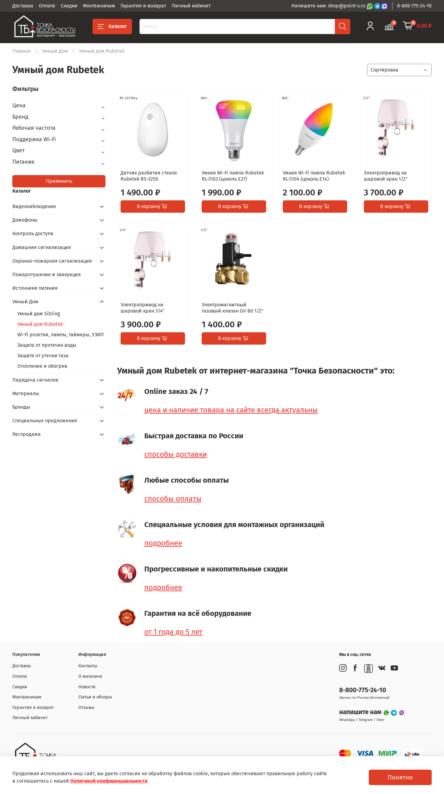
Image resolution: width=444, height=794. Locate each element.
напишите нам (361, 712)
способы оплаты (173, 498)
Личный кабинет (191, 6)
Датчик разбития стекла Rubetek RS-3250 (149, 176)
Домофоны (25, 220)
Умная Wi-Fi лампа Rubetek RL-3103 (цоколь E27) (233, 176)
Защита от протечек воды (46, 345)
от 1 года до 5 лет (173, 632)
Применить (59, 181)
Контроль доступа (32, 233)
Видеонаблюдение (34, 206)
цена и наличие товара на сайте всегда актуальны (231, 410)
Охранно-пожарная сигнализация (52, 261)
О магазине (90, 676)
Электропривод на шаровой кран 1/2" (385, 176)
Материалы (25, 393)
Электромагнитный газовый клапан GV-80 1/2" (232, 308)
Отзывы (86, 707)
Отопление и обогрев (42, 366)
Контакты (87, 666)
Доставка (22, 6)
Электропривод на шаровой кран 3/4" (142, 308)
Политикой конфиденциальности (108, 781)
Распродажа (26, 434)
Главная (21, 51)
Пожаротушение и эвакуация (46, 274)
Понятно (400, 777)
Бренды (21, 407)
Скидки (69, 6)
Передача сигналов (35, 380)
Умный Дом (55, 51)
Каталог (112, 26)
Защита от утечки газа (42, 355)
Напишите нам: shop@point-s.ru (329, 6)
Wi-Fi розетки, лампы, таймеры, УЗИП (60, 335)
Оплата (47, 6)
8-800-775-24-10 (414, 6)
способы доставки (175, 454)
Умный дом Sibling (38, 314)
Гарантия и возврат (143, 6)
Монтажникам (99, 6)
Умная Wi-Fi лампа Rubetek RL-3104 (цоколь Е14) (314, 176)
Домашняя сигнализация (41, 247)
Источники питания (35, 288)
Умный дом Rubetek (40, 324)
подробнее (163, 543)
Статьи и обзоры (95, 697)
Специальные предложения (44, 421)
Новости (87, 687)
